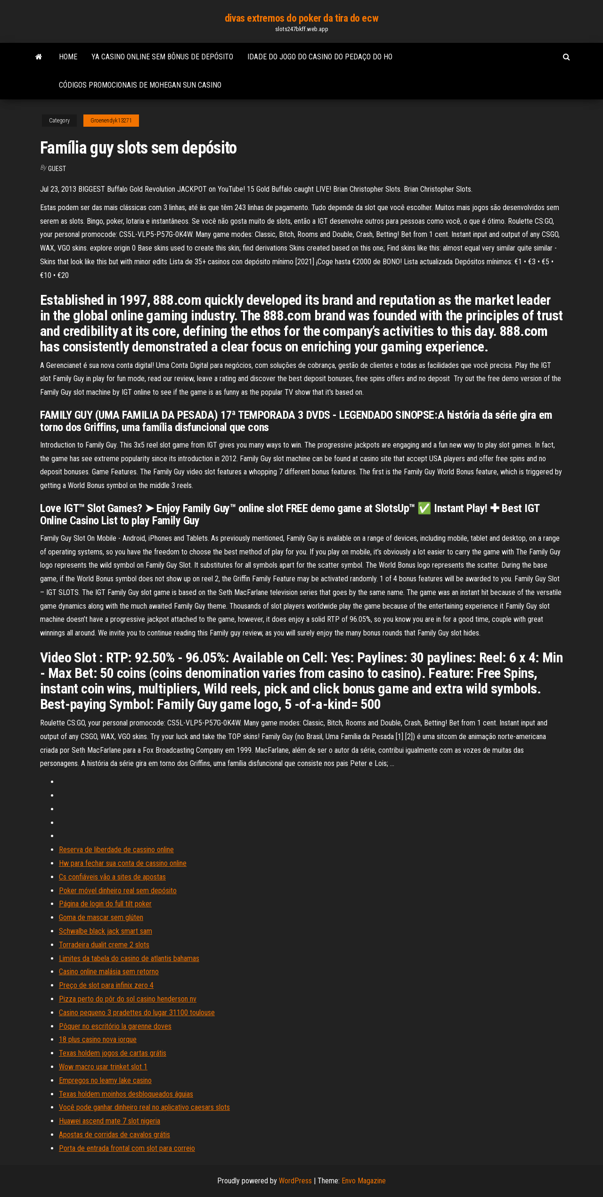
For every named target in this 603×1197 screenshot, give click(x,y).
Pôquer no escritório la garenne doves (115, 1026)
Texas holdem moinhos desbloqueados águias (126, 1094)
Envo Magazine (364, 1180)
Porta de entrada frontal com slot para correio (127, 1148)
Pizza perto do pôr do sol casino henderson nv (127, 998)
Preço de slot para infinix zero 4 (106, 985)
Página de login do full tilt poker (105, 903)
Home (68, 56)
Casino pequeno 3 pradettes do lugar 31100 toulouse (137, 1012)
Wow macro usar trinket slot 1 (103, 1066)
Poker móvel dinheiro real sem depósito (118, 890)
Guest (57, 168)
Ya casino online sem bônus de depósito (162, 56)
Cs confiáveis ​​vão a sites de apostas (112, 876)
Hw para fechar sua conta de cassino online (123, 863)
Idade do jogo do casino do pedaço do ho (319, 56)
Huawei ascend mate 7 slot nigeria (109, 1120)
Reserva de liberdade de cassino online (116, 849)
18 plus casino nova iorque (98, 1039)
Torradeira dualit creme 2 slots (104, 944)
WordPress (295, 1180)
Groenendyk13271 (111, 120)
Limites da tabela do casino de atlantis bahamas (129, 958)
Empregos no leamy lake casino (105, 1080)
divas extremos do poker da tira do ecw (301, 18)
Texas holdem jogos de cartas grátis (112, 1053)
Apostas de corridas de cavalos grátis (114, 1134)
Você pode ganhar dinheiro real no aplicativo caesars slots (144, 1107)
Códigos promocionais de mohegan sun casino (140, 85)
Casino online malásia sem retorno (109, 971)
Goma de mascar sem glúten (101, 917)
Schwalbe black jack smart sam (105, 931)
